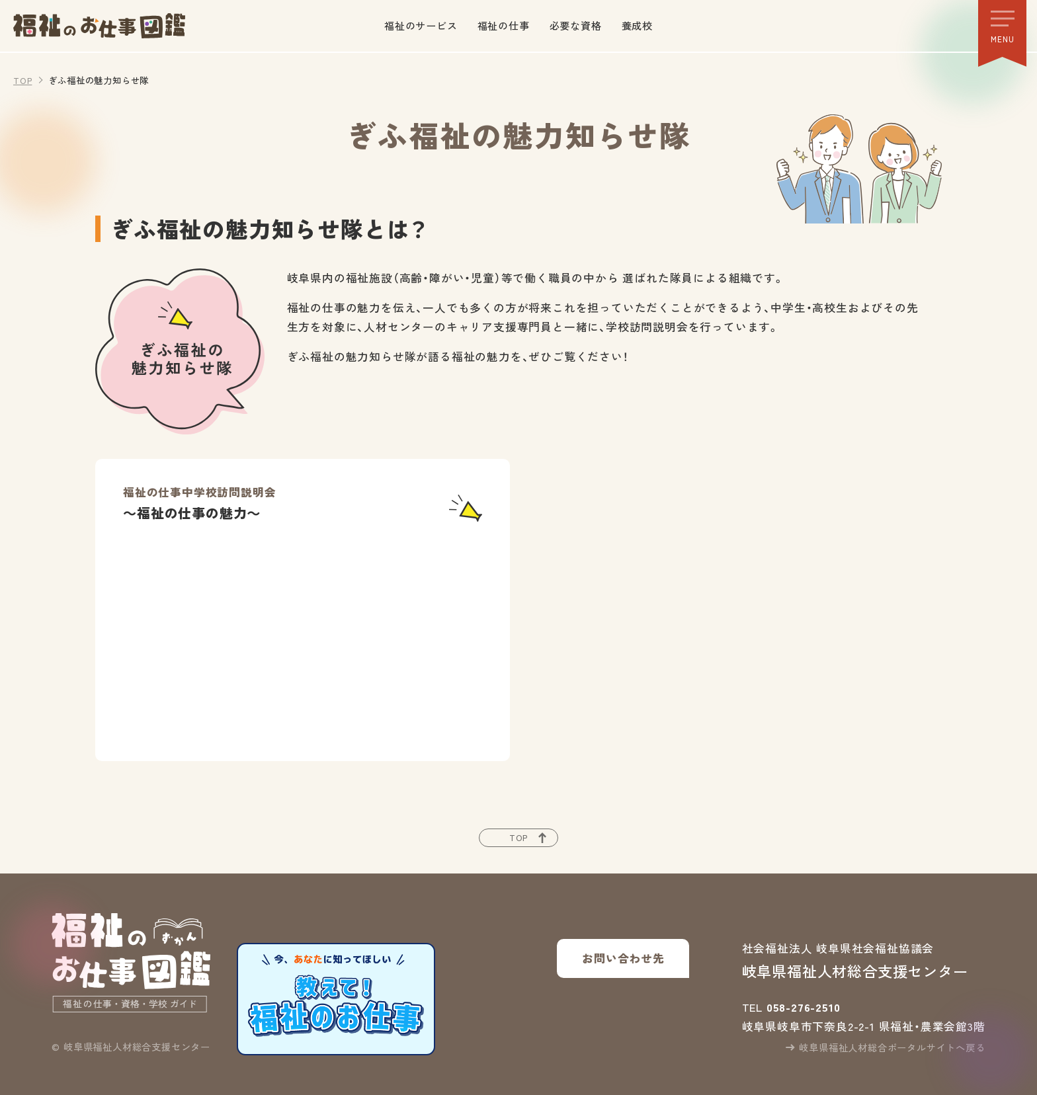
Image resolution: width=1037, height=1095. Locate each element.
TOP (23, 80)
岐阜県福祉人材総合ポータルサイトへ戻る (885, 1046)
